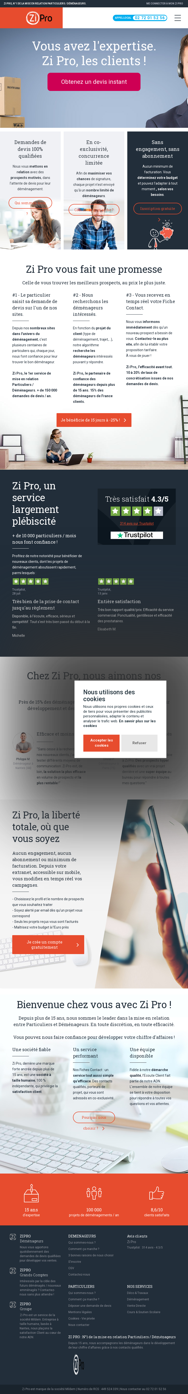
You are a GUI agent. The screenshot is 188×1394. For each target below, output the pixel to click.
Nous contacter (78, 1325)
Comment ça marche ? (94, 211)
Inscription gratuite (157, 210)
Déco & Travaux (137, 1293)
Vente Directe (136, 1305)
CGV (71, 1268)
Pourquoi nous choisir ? (94, 1119)
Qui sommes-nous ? (30, 205)
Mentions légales (80, 1312)
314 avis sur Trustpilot (137, 523)
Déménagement (138, 1299)
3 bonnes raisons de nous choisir (91, 1255)
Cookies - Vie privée (81, 1318)
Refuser (113, 720)
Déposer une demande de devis (89, 1305)
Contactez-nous (79, 1274)
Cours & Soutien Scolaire (143, 1312)
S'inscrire (74, 1261)
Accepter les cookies (75, 721)
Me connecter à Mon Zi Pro (164, 3)
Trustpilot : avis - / (145, 1247)
